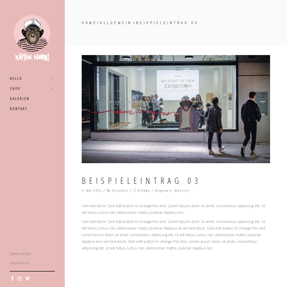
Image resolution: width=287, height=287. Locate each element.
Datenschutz (20, 253)
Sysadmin (120, 190)
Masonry (182, 190)
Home (89, 22)
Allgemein (116, 22)
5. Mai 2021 (92, 190)
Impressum (19, 262)
